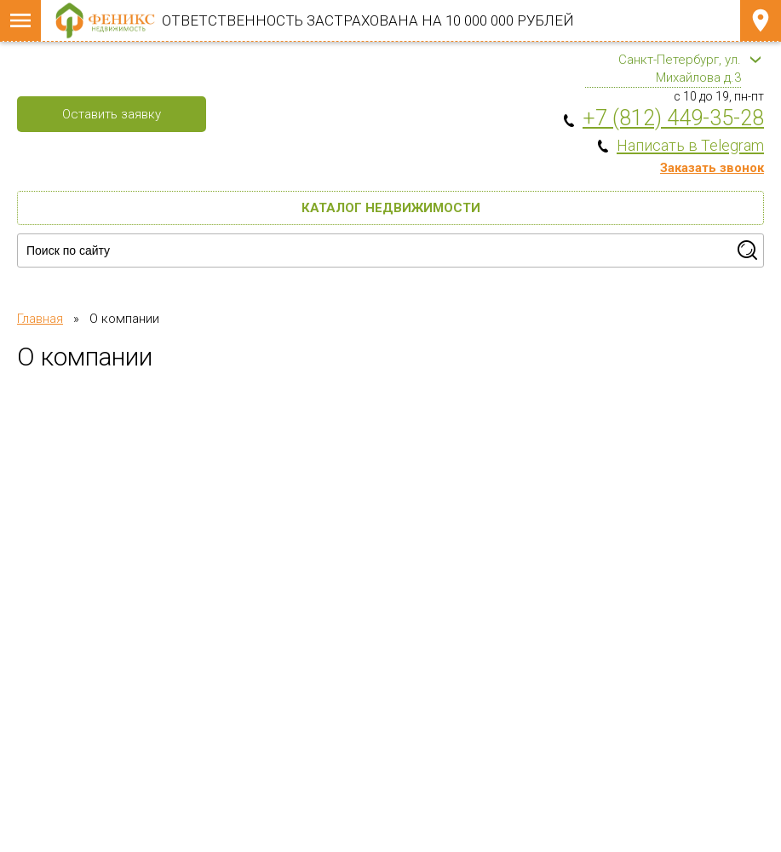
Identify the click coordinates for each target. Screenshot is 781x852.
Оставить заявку (111, 114)
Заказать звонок (712, 168)
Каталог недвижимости (390, 208)
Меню (20, 20)
